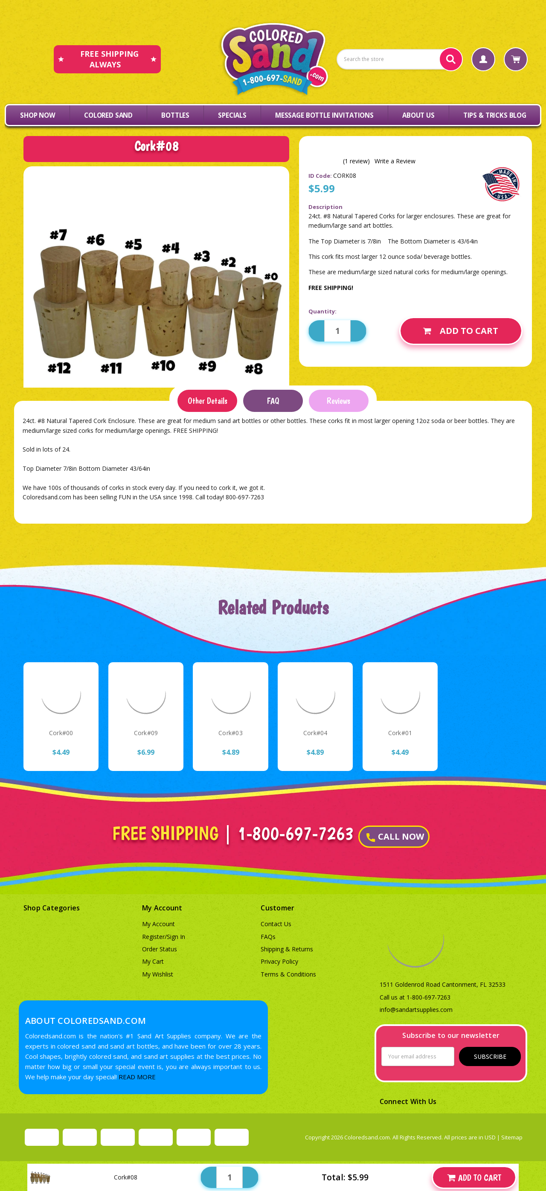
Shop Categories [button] (51, 908)
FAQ (273, 401)
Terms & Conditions (288, 974)
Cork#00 (61, 733)
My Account (158, 924)
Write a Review (395, 161)
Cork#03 (230, 733)
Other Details (207, 401)
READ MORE (137, 1076)
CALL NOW (395, 836)
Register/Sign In (163, 937)
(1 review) (356, 161)
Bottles (175, 115)
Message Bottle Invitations (324, 115)
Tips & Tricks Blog (494, 115)
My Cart (153, 961)
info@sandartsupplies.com (416, 1010)
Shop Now (37, 115)
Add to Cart (460, 330)
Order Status (159, 949)
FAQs (268, 937)
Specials (232, 115)
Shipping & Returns (287, 949)
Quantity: (322, 311)
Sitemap (512, 1137)
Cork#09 (146, 733)
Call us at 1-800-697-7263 (415, 997)
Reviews (338, 401)
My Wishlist (157, 974)
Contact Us (276, 924)
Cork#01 (400, 733)
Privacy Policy (279, 961)
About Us (418, 115)
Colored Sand (108, 115)
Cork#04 (315, 733)
